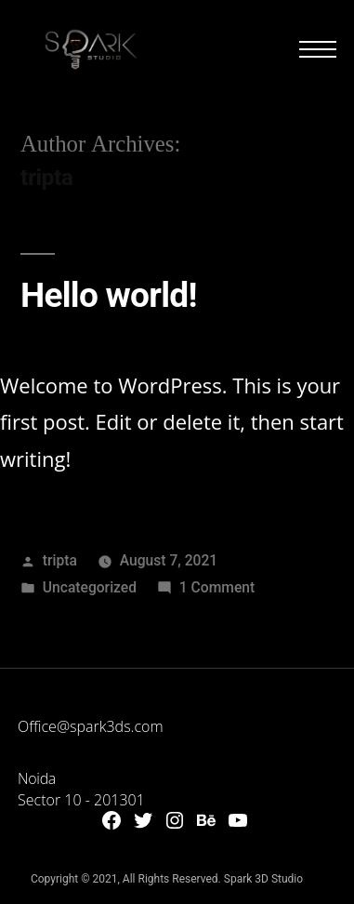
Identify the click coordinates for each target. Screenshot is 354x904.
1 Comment (217, 587)
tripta (60, 560)
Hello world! (108, 295)
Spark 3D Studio (263, 878)
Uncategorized (90, 587)
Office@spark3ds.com (90, 726)
